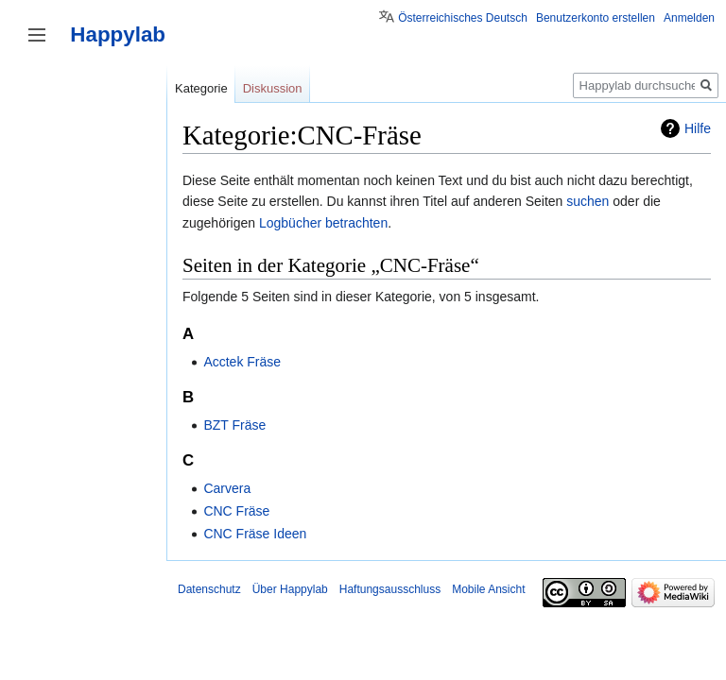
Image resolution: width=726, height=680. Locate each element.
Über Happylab (290, 589)
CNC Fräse (236, 510)
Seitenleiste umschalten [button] (37, 35)
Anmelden (689, 18)
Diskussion (272, 88)
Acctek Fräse (242, 361)
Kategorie (201, 88)
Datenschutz (209, 589)
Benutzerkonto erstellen (595, 18)
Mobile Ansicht (488, 589)
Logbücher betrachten (323, 222)
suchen (587, 201)
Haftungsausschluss (390, 589)
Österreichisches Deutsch (462, 18)
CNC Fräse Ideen (254, 533)
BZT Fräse (234, 425)
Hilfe (697, 128)
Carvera (227, 488)
